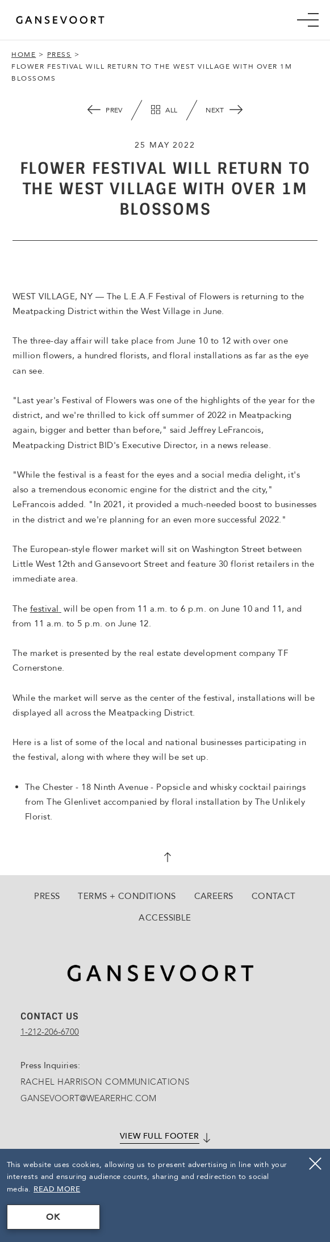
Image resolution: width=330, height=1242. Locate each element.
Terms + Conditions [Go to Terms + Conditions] (127, 896)
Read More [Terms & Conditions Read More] (57, 1189)
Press (59, 54)
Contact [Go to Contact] (274, 896)
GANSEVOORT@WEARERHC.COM (88, 1098)
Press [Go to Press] (47, 896)
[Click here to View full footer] (165, 1136)
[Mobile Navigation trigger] (308, 20)
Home (23, 54)
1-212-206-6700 (49, 1032)
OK (53, 1217)
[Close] (315, 1163)
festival (45, 608)
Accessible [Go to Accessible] (165, 917)
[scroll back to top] (165, 858)
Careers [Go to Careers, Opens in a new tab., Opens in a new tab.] (213, 896)
